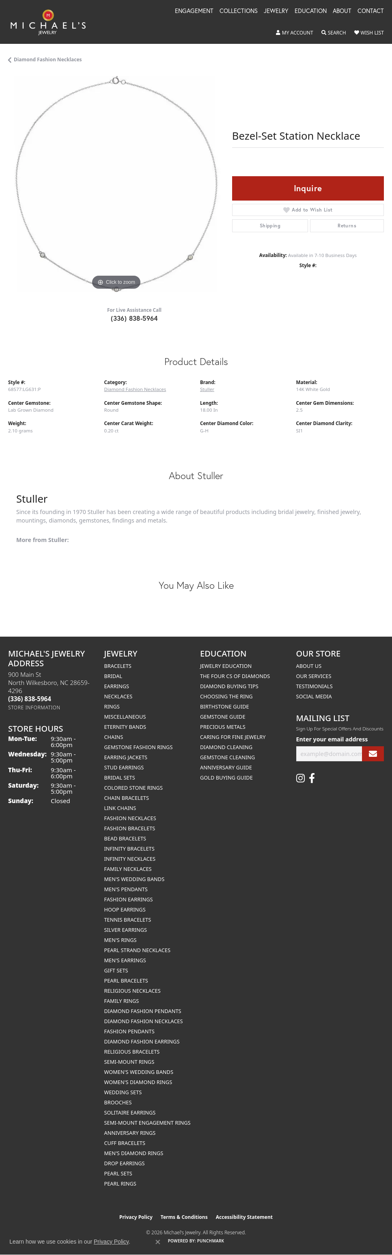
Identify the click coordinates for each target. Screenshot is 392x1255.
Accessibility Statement (244, 1217)
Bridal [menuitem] (113, 676)
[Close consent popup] (157, 1242)
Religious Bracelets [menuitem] (132, 1051)
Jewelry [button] (276, 11)
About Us (309, 666)
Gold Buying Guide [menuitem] (226, 777)
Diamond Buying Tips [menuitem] (229, 686)
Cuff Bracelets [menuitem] (124, 1143)
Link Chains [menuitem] (120, 808)
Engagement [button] (194, 11)
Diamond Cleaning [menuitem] (226, 747)
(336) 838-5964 (134, 318)
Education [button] (311, 11)
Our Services (314, 676)
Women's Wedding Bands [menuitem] (138, 1072)
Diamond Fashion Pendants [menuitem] (142, 1011)
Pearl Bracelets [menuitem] (126, 980)
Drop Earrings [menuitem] (124, 1163)
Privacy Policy (136, 1217)
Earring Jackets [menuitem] (126, 757)
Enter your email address (332, 739)
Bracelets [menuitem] (117, 666)
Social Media (314, 696)
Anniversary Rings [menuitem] (130, 1132)
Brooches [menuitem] (118, 1102)
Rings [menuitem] (112, 706)
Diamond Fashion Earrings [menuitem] (142, 1041)
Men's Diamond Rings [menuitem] (134, 1153)
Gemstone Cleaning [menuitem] (227, 757)
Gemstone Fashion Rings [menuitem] (138, 747)
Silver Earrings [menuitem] (125, 929)
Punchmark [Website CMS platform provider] (210, 1241)
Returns (347, 225)
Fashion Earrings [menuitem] (128, 899)
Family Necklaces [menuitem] (128, 869)
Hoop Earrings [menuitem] (125, 909)
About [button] (342, 11)
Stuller (207, 389)
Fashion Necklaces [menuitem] (130, 818)
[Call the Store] (29, 699)
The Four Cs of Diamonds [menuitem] (235, 676)
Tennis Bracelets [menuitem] (127, 919)
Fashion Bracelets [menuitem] (129, 828)
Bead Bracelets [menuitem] (125, 838)
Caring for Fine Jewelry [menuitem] (233, 737)
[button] (294, 33)
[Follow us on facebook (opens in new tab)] (312, 778)
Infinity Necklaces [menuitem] (130, 858)
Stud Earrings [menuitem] (124, 767)
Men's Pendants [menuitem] (126, 889)
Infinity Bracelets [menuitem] (129, 848)
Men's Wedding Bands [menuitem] (134, 879)
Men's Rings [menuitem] (120, 940)
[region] (116, 184)
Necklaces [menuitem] (118, 696)
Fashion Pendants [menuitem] (129, 1031)
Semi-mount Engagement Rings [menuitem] (147, 1122)
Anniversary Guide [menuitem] (226, 767)
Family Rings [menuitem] (121, 1000)
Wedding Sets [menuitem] (123, 1092)
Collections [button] (239, 11)
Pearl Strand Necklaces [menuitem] (137, 950)
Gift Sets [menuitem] (116, 970)
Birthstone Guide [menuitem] (224, 706)
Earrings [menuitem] (116, 686)
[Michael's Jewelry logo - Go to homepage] (52, 22)
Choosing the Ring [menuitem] (226, 696)
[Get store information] (34, 707)
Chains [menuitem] (113, 737)
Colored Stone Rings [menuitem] (133, 787)
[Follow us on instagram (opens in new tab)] (300, 778)
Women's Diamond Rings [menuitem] (138, 1082)
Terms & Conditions (184, 1217)
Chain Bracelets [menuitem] (126, 797)
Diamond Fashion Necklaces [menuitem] (143, 1021)
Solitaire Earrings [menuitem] (130, 1112)
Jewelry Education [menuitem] (226, 666)
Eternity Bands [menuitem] (125, 726)
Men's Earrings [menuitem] (125, 960)
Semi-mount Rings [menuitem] (129, 1061)
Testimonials (314, 686)
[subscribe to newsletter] (373, 753)
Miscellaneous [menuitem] (125, 716)
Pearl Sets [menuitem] (118, 1173)
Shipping (270, 225)
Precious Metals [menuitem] (223, 726)
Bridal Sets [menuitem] (119, 777)
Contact (371, 11)
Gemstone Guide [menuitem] (223, 716)
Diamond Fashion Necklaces (48, 59)
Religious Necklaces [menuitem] (132, 990)
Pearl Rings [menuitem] (120, 1183)
